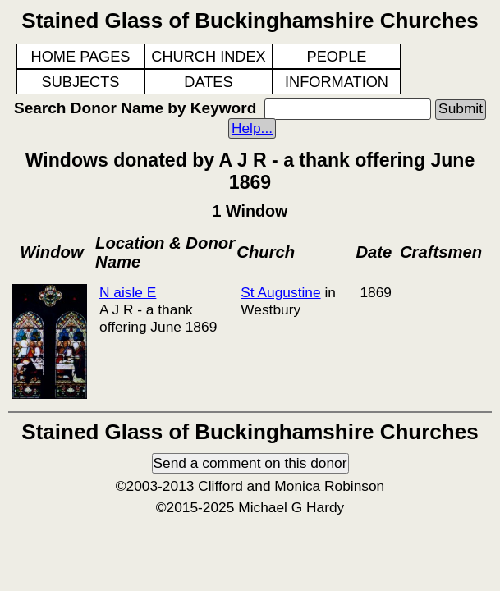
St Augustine (280, 292)
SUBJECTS (81, 82)
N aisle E (127, 292)
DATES (208, 82)
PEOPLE (337, 56)
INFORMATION (336, 82)
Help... (252, 128)
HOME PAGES (81, 56)
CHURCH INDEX (208, 56)
